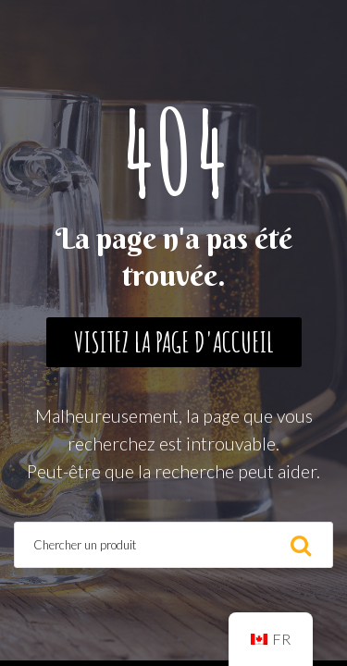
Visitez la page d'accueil (174, 342)
